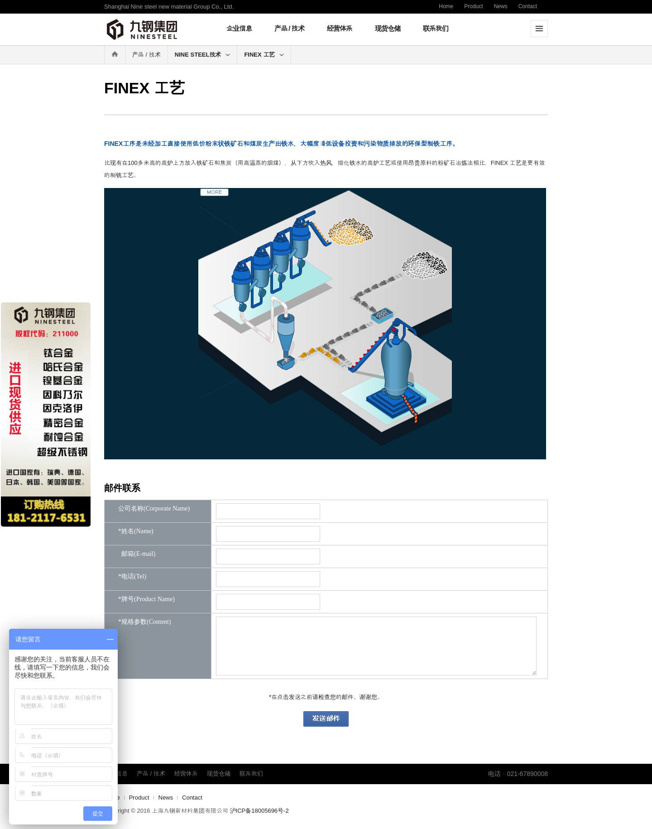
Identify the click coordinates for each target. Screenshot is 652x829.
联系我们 (435, 28)
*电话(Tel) (132, 577)
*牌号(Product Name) (146, 599)
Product (473, 6)
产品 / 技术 (289, 28)
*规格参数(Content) (144, 622)
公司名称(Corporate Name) (154, 509)
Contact (527, 6)
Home (446, 6)
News (501, 6)
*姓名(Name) (135, 531)
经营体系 (339, 28)
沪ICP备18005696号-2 (259, 810)
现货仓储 (387, 28)
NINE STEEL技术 (202, 54)
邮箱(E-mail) (136, 554)
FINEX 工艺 (264, 54)
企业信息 (239, 28)
